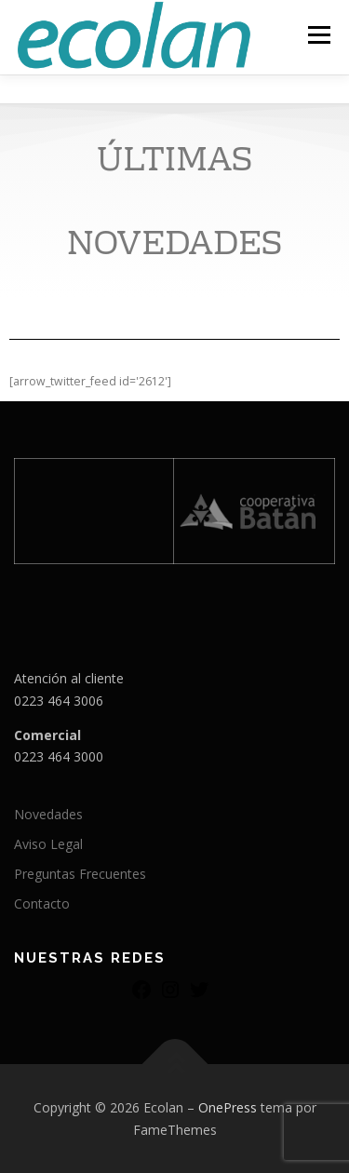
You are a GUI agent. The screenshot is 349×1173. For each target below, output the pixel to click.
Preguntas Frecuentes (80, 874)
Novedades (48, 814)
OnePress (227, 1107)
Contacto (42, 903)
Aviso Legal (48, 844)
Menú (317, 35)
